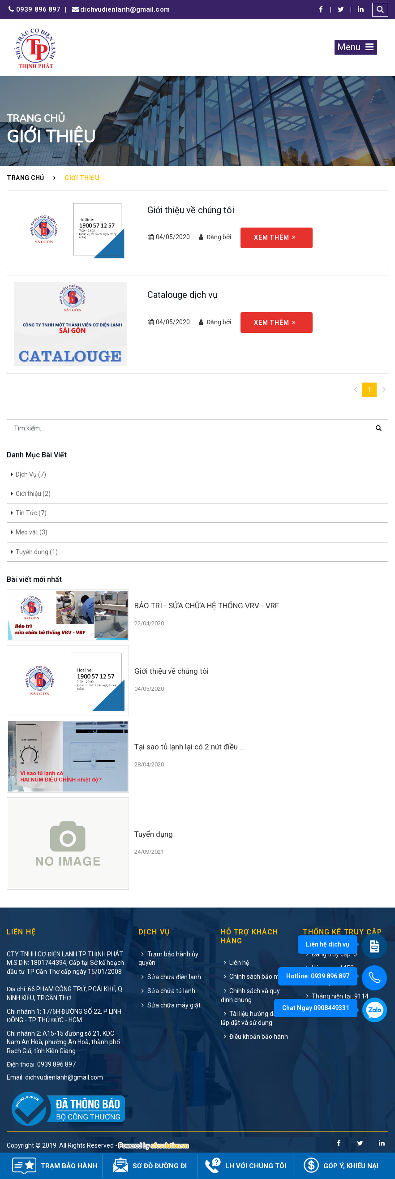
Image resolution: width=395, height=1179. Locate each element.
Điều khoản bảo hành (254, 1036)
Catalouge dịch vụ (182, 294)
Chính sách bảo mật (253, 976)
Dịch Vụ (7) (31, 474)
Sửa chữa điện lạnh (169, 977)
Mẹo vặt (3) (31, 532)
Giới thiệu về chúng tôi (190, 210)
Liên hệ (235, 962)
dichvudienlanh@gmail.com (120, 9)
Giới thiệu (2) (33, 493)
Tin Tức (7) (31, 512)
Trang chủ (25, 177)
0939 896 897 (33, 9)
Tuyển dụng (153, 834)
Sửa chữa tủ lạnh (166, 990)
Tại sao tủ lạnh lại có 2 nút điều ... (189, 746)
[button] (380, 9)
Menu (355, 47)
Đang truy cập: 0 (330, 954)
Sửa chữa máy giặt (169, 1005)
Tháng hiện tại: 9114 (336, 996)
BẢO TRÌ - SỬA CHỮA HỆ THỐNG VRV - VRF (206, 605)
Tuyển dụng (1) (37, 551)
